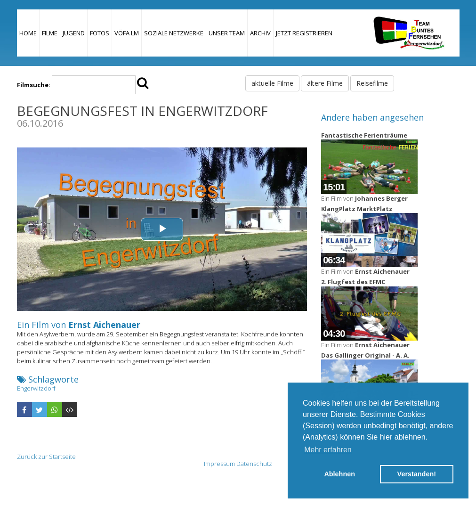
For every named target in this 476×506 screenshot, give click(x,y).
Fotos (99, 33)
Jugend (74, 33)
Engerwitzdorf (36, 388)
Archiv (260, 33)
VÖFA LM (126, 33)
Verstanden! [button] (416, 474)
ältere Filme (325, 83)
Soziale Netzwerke (173, 33)
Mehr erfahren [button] (328, 450)
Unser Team (227, 33)
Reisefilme (372, 83)
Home (28, 33)
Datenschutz (254, 463)
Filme (49, 33)
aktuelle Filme (272, 83)
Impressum (219, 463)
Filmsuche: (33, 85)
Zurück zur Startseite (46, 456)
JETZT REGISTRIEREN (304, 33)
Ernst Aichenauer (104, 324)
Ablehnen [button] (339, 474)
